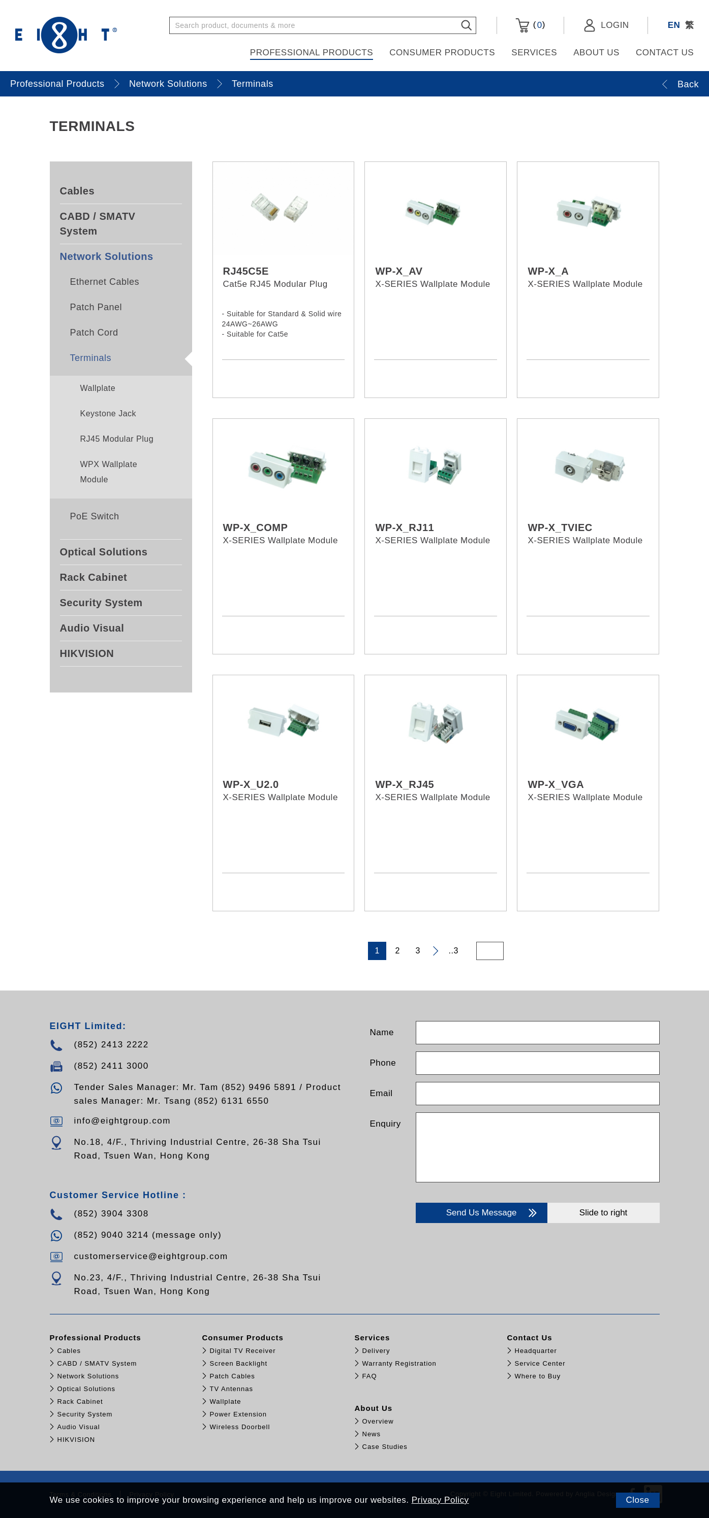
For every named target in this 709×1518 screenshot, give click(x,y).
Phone (383, 1063)
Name (382, 1032)
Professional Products (311, 52)
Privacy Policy (440, 1500)
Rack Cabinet (94, 577)
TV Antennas (231, 1389)
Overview (378, 1421)
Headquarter (536, 1351)
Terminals (252, 84)
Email (381, 1093)
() (530, 25)
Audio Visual (92, 628)
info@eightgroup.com (122, 1121)
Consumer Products (442, 52)
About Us (596, 52)
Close (638, 1500)
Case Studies (385, 1446)
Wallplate (98, 388)
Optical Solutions (104, 551)
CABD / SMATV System (98, 224)
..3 (453, 950)
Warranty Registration (399, 1363)
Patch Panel (96, 307)
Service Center (540, 1363)
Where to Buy (538, 1376)
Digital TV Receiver (243, 1351)
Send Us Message (493, 1213)
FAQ (369, 1376)
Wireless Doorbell (240, 1427)
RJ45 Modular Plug (117, 439)
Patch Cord (94, 332)
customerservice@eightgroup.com (151, 1256)
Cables (77, 190)
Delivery (376, 1351)
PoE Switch (94, 516)
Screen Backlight (239, 1363)
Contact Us (665, 52)
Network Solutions (168, 84)
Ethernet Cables (105, 282)
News (371, 1434)
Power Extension (238, 1414)
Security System (101, 602)
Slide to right (603, 1212)
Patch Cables (232, 1376)
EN (674, 25)
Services (534, 52)
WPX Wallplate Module (109, 472)
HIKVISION (87, 653)
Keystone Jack (108, 413)
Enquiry (385, 1124)
